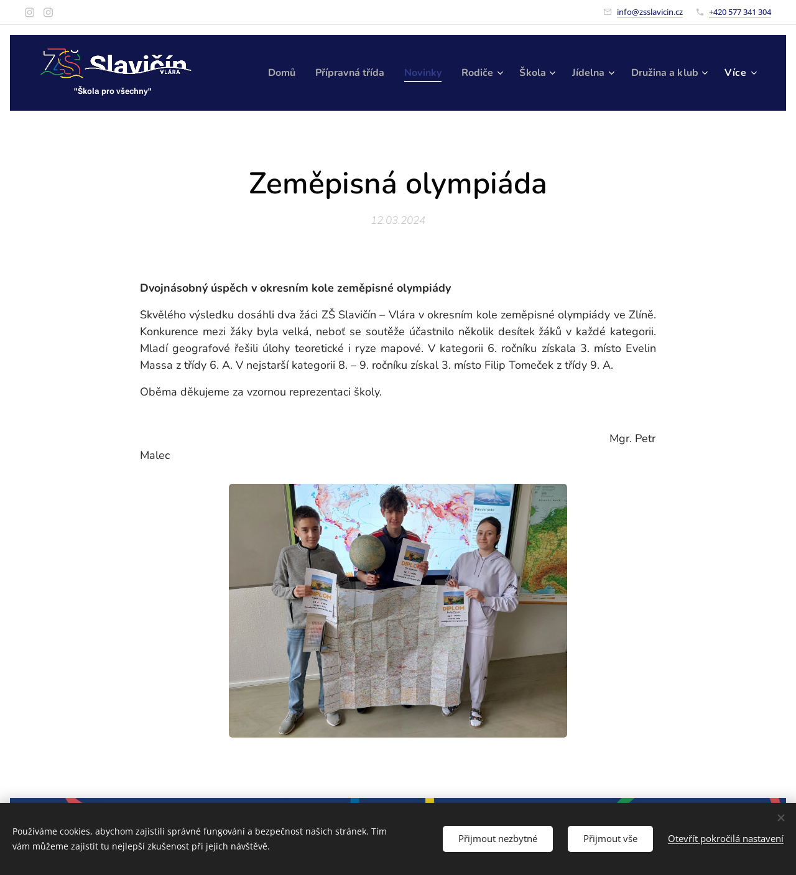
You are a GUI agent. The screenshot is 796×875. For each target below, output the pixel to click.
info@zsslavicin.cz (650, 11)
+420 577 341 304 (740, 11)
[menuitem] (360, 72)
